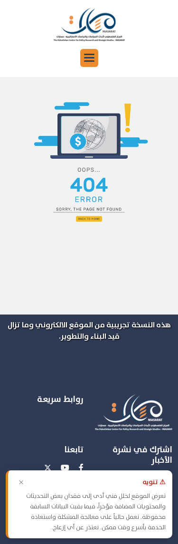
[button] (89, 58)
